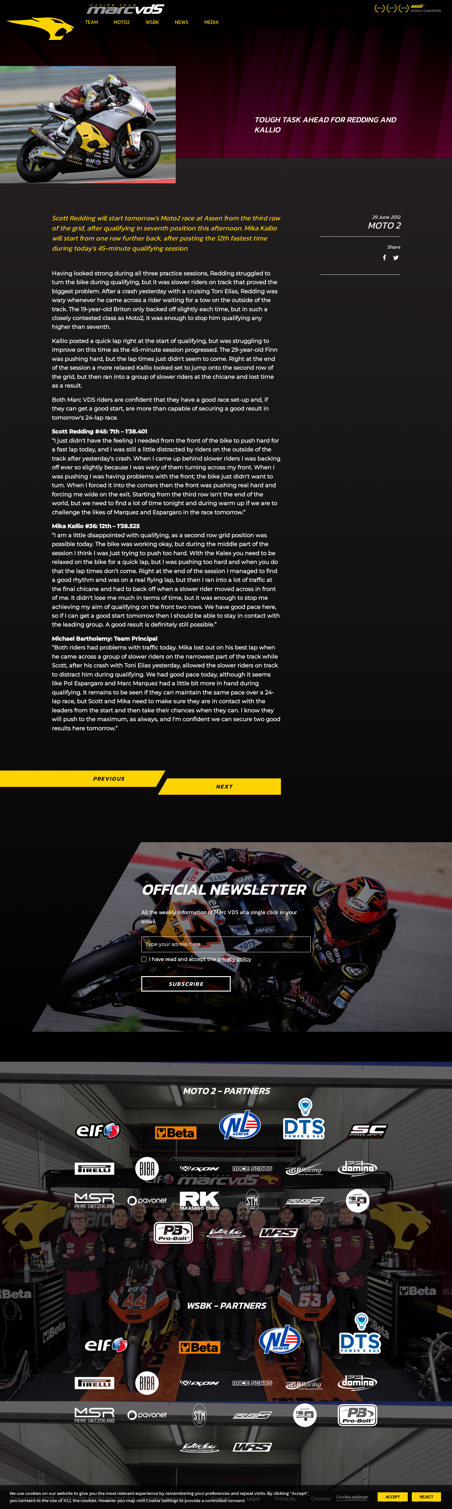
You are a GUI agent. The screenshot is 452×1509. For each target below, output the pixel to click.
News (181, 22)
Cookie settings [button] (352, 1496)
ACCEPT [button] (392, 1497)
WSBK (152, 22)
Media (211, 22)
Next (224, 786)
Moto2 (122, 22)
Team (91, 22)
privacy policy (234, 959)
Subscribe (186, 984)
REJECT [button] (426, 1497)
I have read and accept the (200, 959)
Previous (109, 778)
